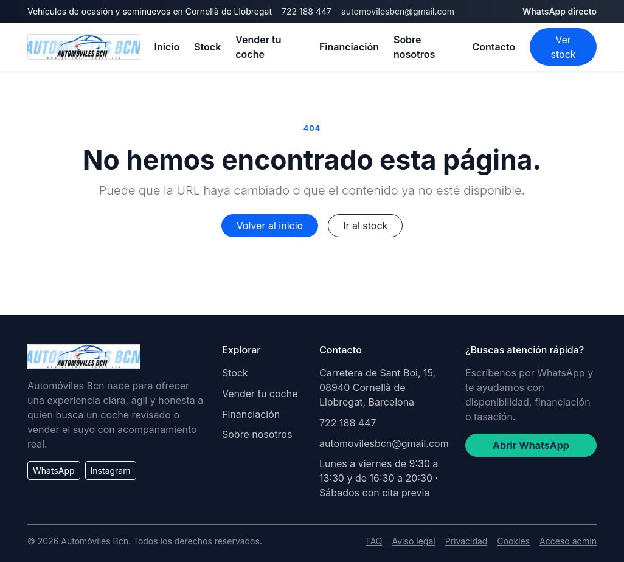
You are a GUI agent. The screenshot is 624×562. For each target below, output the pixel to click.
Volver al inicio (270, 226)
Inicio (167, 47)
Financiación (349, 47)
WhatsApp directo (559, 11)
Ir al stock (365, 226)
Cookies (513, 541)
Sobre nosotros (414, 46)
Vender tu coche (258, 46)
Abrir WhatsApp (531, 445)
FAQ (374, 541)
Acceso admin (568, 541)
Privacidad (466, 541)
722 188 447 (306, 11)
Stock (207, 47)
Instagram (111, 470)
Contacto (493, 47)
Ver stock (563, 46)
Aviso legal (413, 541)
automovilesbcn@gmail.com (397, 11)
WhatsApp (54, 470)
